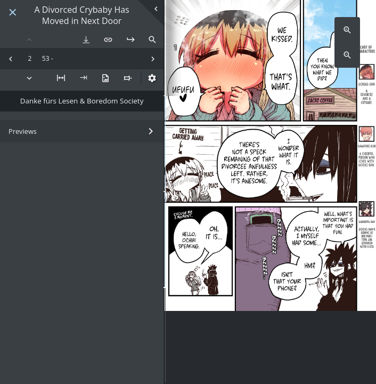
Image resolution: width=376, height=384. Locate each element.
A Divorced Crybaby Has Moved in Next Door (81, 15)
